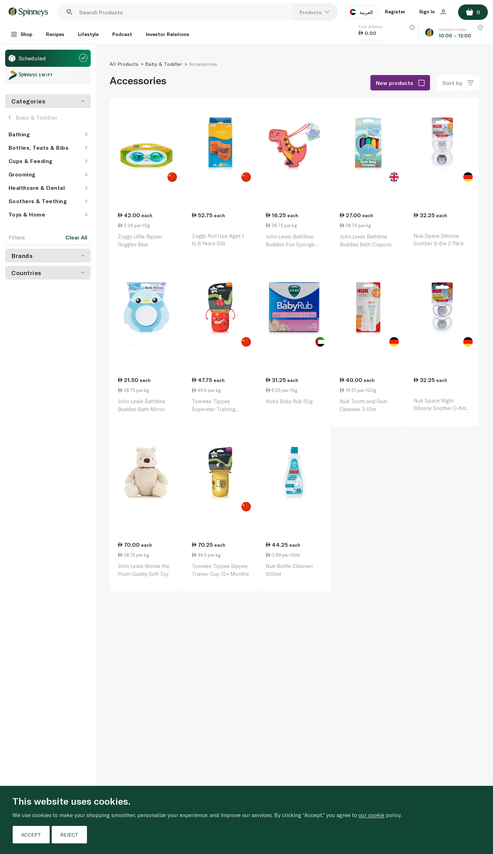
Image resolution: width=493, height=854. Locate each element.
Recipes (55, 34)
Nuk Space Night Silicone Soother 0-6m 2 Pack (442, 408)
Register (395, 11)
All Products (124, 64)
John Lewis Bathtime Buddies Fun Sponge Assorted (290, 244)
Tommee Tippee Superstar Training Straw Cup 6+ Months (217, 409)
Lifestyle (88, 34)
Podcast (122, 34)
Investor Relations (167, 34)
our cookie (371, 815)
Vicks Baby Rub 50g (289, 401)
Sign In (432, 11)
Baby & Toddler (33, 117)
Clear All (76, 237)
